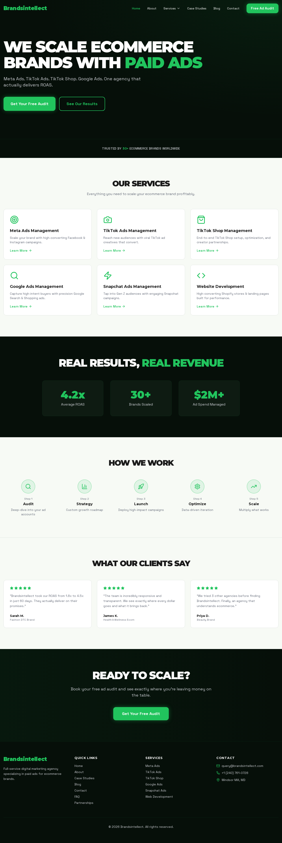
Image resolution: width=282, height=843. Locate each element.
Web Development (159, 797)
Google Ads (154, 784)
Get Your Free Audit (29, 103)
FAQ (77, 797)
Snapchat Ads (155, 790)
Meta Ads (152, 766)
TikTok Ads (153, 772)
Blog (216, 8)
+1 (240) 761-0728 (232, 773)
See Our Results (82, 103)
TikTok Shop (154, 778)
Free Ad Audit (262, 8)
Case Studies (196, 8)
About (151, 8)
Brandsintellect (25, 8)
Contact (233, 8)
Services (171, 8)
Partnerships (83, 803)
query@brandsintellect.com (239, 766)
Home (136, 8)
